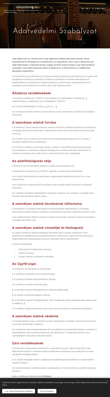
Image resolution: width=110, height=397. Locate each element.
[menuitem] (86, 8)
